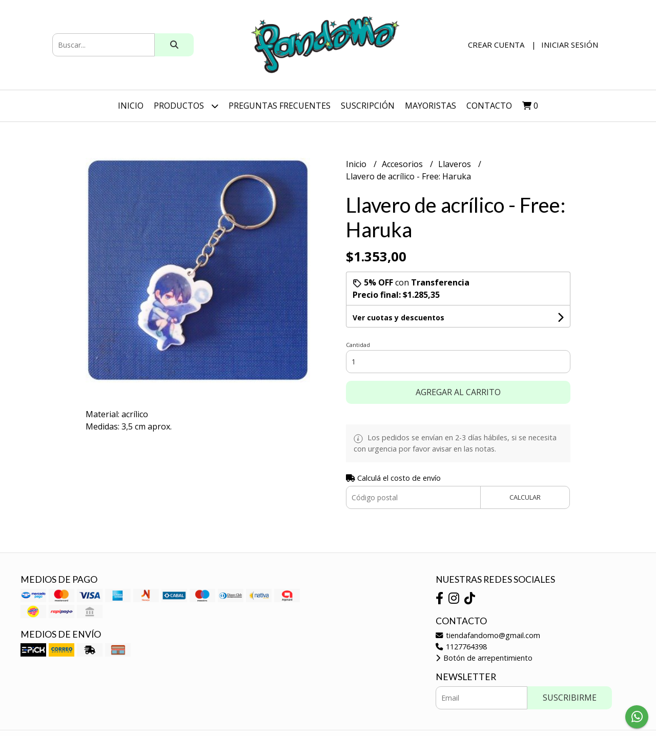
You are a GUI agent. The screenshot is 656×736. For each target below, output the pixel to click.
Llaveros (455, 164)
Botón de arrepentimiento (484, 658)
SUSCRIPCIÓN (368, 105)
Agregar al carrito (458, 392)
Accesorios (403, 164)
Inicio (131, 105)
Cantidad (358, 345)
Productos (186, 105)
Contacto (489, 105)
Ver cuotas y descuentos (398, 317)
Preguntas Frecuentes (280, 105)
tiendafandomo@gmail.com (488, 635)
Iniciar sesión (569, 44)
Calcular (525, 497)
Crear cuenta (496, 44)
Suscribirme (570, 697)
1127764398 (461, 646)
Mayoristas (430, 105)
